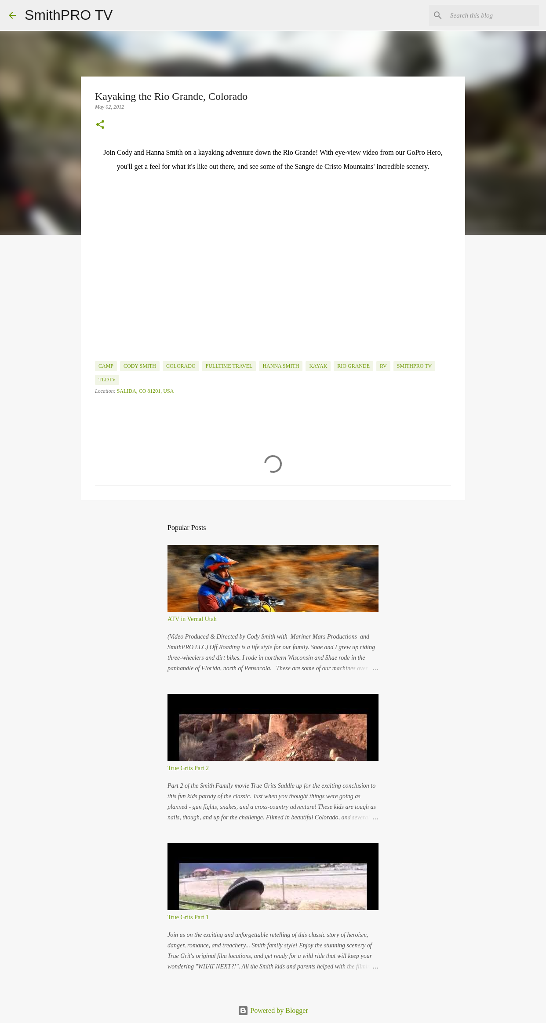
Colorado (181, 366)
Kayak (318, 366)
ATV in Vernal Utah (192, 619)
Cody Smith (140, 366)
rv (383, 366)
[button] (100, 125)
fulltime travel (229, 366)
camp (105, 366)
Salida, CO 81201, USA (145, 391)
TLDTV (107, 379)
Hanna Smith (280, 366)
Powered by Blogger (273, 1010)
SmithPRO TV (69, 15)
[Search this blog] (493, 15)
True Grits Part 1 (188, 917)
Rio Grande (353, 366)
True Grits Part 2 (188, 768)
